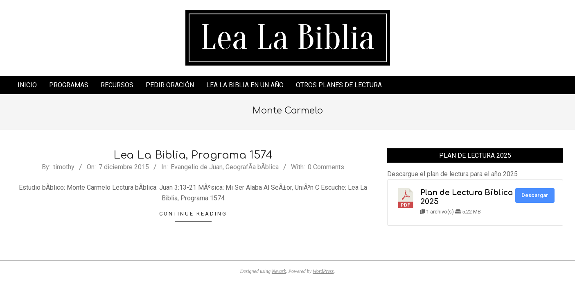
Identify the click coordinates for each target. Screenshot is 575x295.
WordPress (323, 271)
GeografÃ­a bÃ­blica (252, 167)
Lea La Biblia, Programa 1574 (193, 155)
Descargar (534, 195)
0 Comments (326, 167)
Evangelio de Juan (197, 167)
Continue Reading (193, 214)
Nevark (279, 271)
